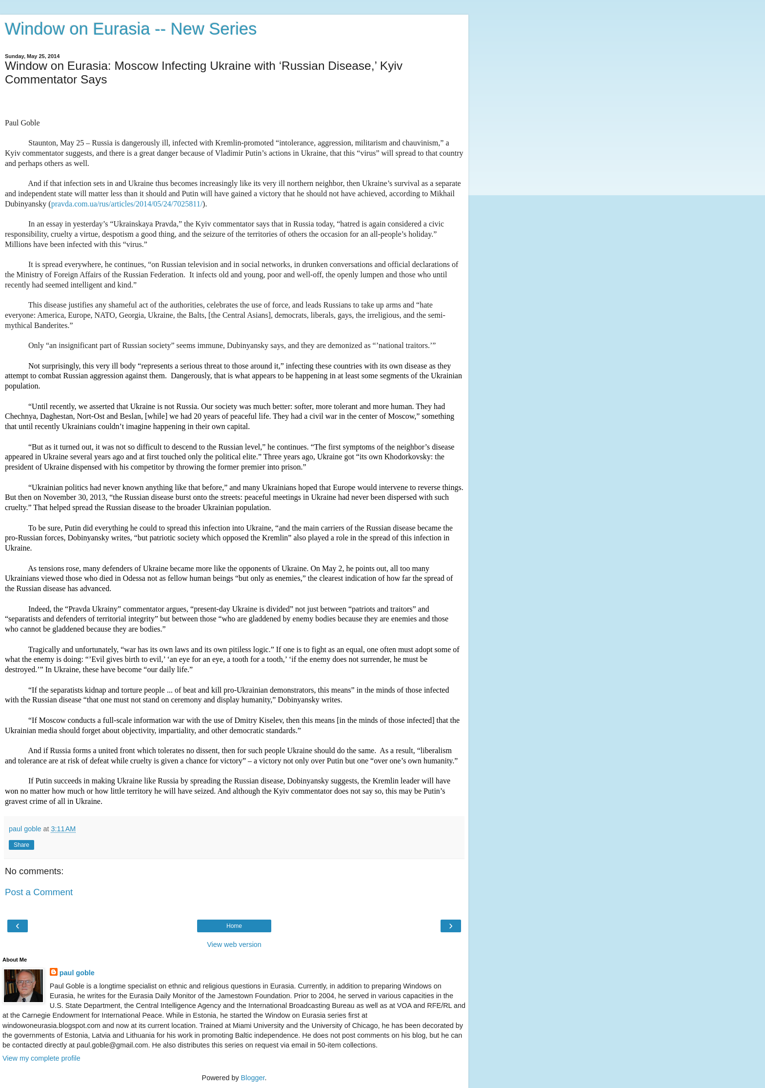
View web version (234, 944)
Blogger (253, 1078)
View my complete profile (41, 1058)
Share (21, 845)
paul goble (77, 973)
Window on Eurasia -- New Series (131, 29)
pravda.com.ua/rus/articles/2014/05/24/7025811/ (126, 204)
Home (234, 926)
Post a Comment (39, 892)
